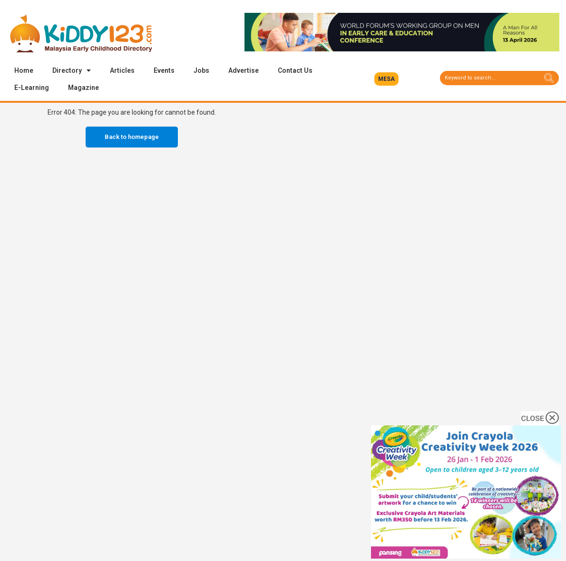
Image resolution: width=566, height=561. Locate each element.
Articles (122, 70)
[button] (386, 79)
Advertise (243, 70)
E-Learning (31, 87)
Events (164, 70)
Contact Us (295, 70)
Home (23, 70)
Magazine (83, 87)
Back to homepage (132, 136)
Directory (71, 70)
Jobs (201, 70)
